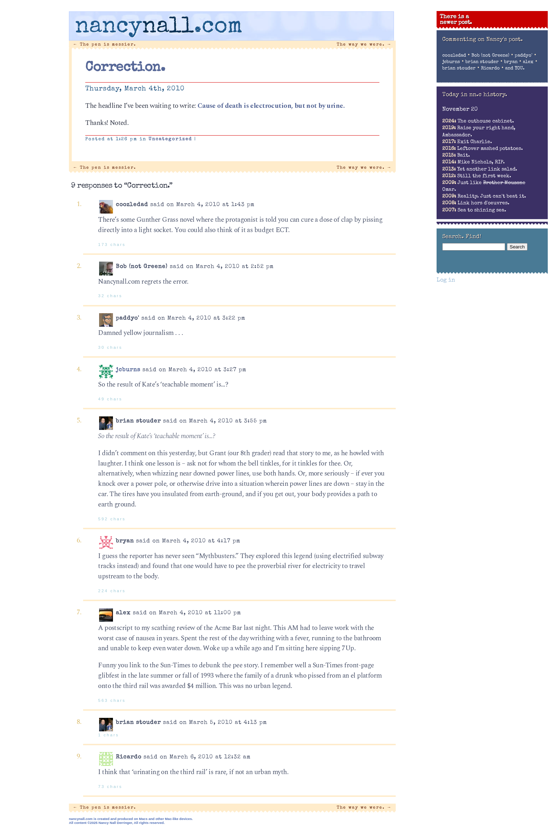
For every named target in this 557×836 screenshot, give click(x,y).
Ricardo (490, 68)
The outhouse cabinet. (478, 121)
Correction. (125, 68)
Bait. (456, 155)
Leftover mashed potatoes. (482, 148)
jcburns (128, 370)
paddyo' (523, 55)
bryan (511, 62)
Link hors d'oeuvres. (475, 203)
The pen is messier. (104, 45)
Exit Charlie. (467, 142)
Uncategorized (170, 139)
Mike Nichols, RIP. (473, 162)
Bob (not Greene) (490, 55)
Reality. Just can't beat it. (484, 196)
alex (528, 62)
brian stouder (482, 62)
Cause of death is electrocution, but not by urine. (271, 106)
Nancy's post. (504, 40)
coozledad (454, 55)
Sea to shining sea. (474, 210)
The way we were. (364, 45)
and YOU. (515, 68)
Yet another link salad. (479, 169)
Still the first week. (476, 176)
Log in (446, 280)
